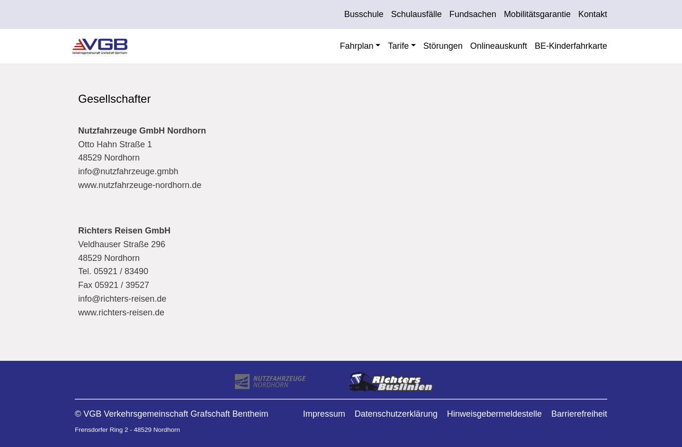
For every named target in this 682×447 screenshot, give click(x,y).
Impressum (324, 414)
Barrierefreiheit (579, 414)
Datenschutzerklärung (396, 414)
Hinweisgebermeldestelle (494, 414)
